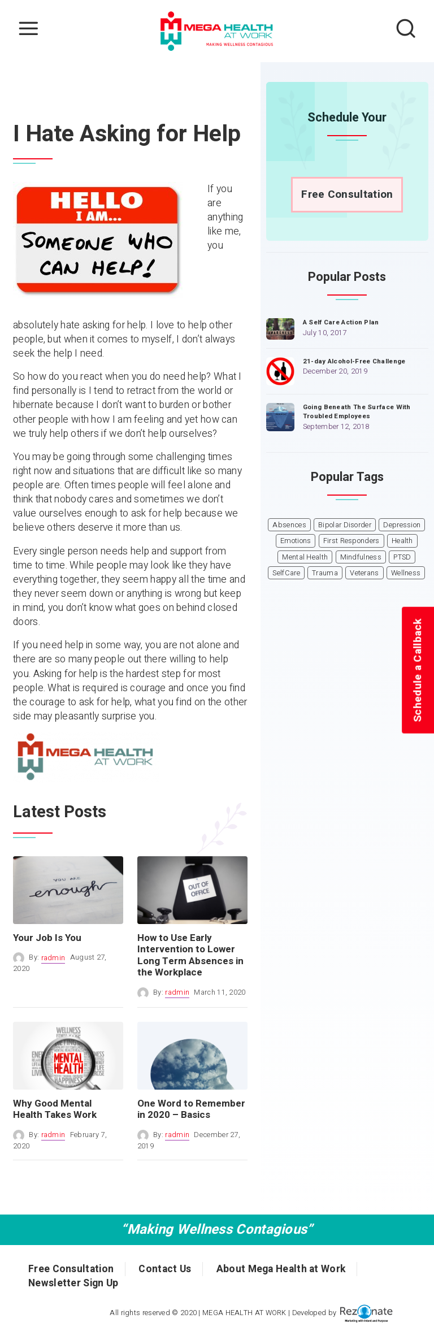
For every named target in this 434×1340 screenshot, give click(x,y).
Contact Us (164, 1269)
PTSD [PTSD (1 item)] (402, 557)
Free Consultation (347, 194)
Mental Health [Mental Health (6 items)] (305, 557)
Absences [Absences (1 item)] (289, 525)
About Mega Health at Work (281, 1269)
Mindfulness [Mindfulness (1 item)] (360, 557)
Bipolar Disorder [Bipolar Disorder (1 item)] (344, 525)
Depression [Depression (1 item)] (401, 525)
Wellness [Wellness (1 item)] (405, 573)
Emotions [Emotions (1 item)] (295, 541)
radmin (53, 958)
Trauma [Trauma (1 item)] (325, 573)
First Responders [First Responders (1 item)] (351, 541)
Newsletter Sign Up (73, 1283)
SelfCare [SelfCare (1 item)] (286, 573)
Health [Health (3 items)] (402, 541)
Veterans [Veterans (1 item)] (364, 573)
